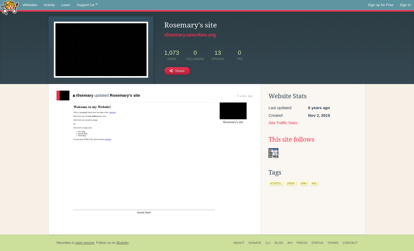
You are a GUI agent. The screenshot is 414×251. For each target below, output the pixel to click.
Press (302, 243)
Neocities (64, 243)
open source (84, 243)
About (239, 243)
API (290, 243)
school (275, 183)
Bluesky (122, 243)
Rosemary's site (125, 95)
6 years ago (245, 95)
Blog (279, 243)
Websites (30, 5)
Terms (333, 243)
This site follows (291, 139)
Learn (65, 5)
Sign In (405, 5)
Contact (350, 243)
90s (314, 183)
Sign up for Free (380, 5)
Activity (49, 5)
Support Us (87, 5)
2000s (291, 183)
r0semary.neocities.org (190, 35)
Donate (254, 243)
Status (317, 243)
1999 (303, 183)
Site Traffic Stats (283, 122)
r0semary (83, 95)
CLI (268, 243)
